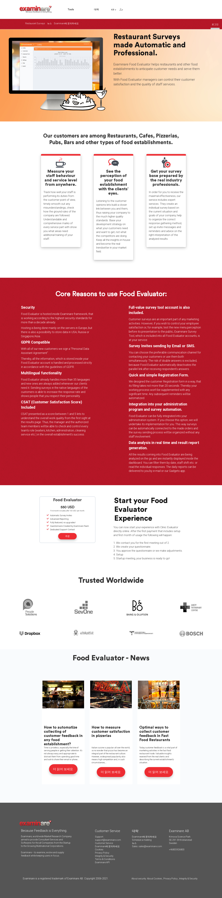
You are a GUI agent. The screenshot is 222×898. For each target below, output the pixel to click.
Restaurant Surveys (35, 23)
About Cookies (154, 878)
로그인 (215, 24)
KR (113, 10)
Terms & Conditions (105, 859)
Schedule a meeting (142, 840)
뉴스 (49, 23)
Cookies (99, 849)
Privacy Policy (102, 852)
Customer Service (104, 843)
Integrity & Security (104, 856)
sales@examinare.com (150, 846)
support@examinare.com (108, 840)
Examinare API (102, 862)
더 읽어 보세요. (63, 769)
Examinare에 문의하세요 (66, 23)
